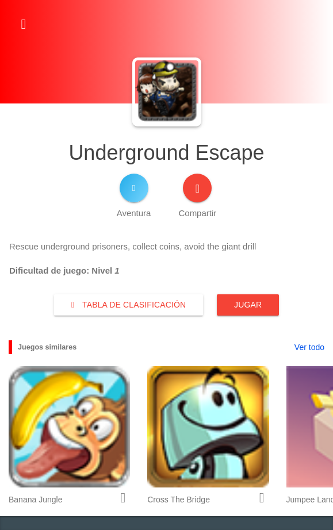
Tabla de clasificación (128, 304)
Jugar (248, 304)
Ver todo (309, 347)
